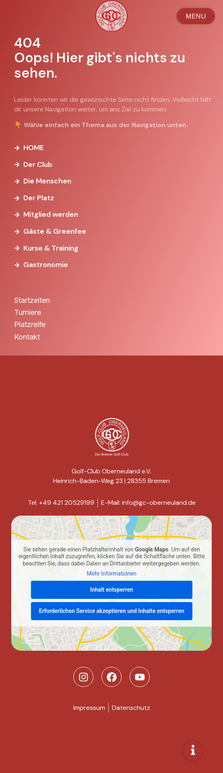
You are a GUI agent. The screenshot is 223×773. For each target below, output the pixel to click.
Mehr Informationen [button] (111, 574)
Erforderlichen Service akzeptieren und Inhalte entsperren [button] (111, 611)
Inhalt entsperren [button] (111, 589)
